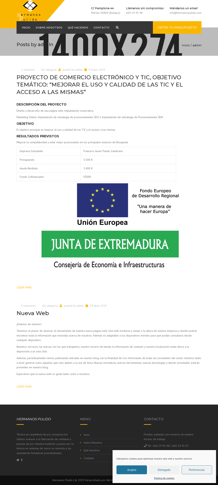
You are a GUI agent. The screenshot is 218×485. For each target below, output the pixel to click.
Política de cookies (164, 478)
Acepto (131, 470)
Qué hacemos (78, 27)
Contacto (101, 27)
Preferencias (197, 470)
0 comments (28, 305)
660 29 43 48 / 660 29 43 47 (171, 446)
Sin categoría (48, 69)
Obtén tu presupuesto (177, 27)
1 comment (27, 69)
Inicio (26, 27)
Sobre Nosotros (49, 27)
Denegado (164, 470)
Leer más (24, 287)
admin (78, 69)
